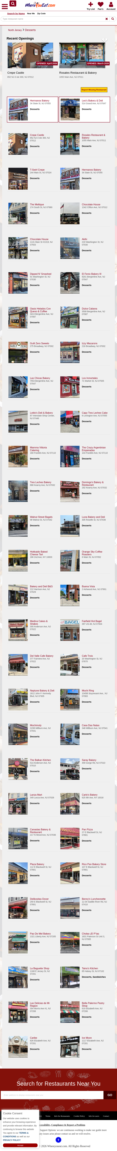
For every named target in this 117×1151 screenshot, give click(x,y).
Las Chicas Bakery (40, 378)
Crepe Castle (37, 135)
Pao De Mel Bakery (40, 933)
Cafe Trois (87, 655)
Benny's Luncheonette (94, 899)
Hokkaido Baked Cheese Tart (39, 553)
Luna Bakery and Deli (93, 517)
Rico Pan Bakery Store (94, 864)
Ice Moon (87, 1037)
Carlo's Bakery (89, 794)
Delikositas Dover (39, 899)
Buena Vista (88, 586)
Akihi (84, 239)
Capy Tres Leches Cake (95, 412)
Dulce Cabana (89, 308)
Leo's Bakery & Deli (92, 100)
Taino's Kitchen (90, 968)
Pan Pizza (87, 829)
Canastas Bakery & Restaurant (40, 830)
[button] (12, 3)
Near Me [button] (31, 13)
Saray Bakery (89, 760)
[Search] (58, 18)
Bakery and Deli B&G (41, 586)
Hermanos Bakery (39, 100)
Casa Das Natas (90, 725)
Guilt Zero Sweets (39, 343)
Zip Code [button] (41, 13)
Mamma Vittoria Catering (38, 448)
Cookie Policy (79, 1116)
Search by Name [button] (16, 13)
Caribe (33, 1037)
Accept (20, 1145)
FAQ (40, 1116)
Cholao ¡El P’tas (90, 933)
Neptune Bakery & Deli (42, 690)
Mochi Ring (88, 690)
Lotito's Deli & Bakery (41, 412)
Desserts (30, 30)
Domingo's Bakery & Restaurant (92, 483)
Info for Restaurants (62, 1116)
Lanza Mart (36, 794)
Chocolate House (91, 204)
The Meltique (37, 204)
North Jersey (15, 30)
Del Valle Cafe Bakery (41, 655)
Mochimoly (35, 725)
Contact (106, 1116)
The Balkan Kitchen (40, 760)
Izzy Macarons (89, 343)
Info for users (94, 1116)
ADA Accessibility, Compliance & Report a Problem (58, 1125)
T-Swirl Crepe (37, 169)
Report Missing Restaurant (94, 90)
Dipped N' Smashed (40, 274)
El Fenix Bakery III (91, 274)
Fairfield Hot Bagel (92, 621)
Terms (47, 1116)
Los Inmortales (90, 378)
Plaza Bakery (37, 864)
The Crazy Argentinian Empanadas (94, 448)
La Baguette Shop (39, 968)
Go (110, 1095)
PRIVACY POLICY (12, 1140)
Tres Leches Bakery (40, 482)
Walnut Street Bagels (41, 517)
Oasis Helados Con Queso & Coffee (40, 310)
